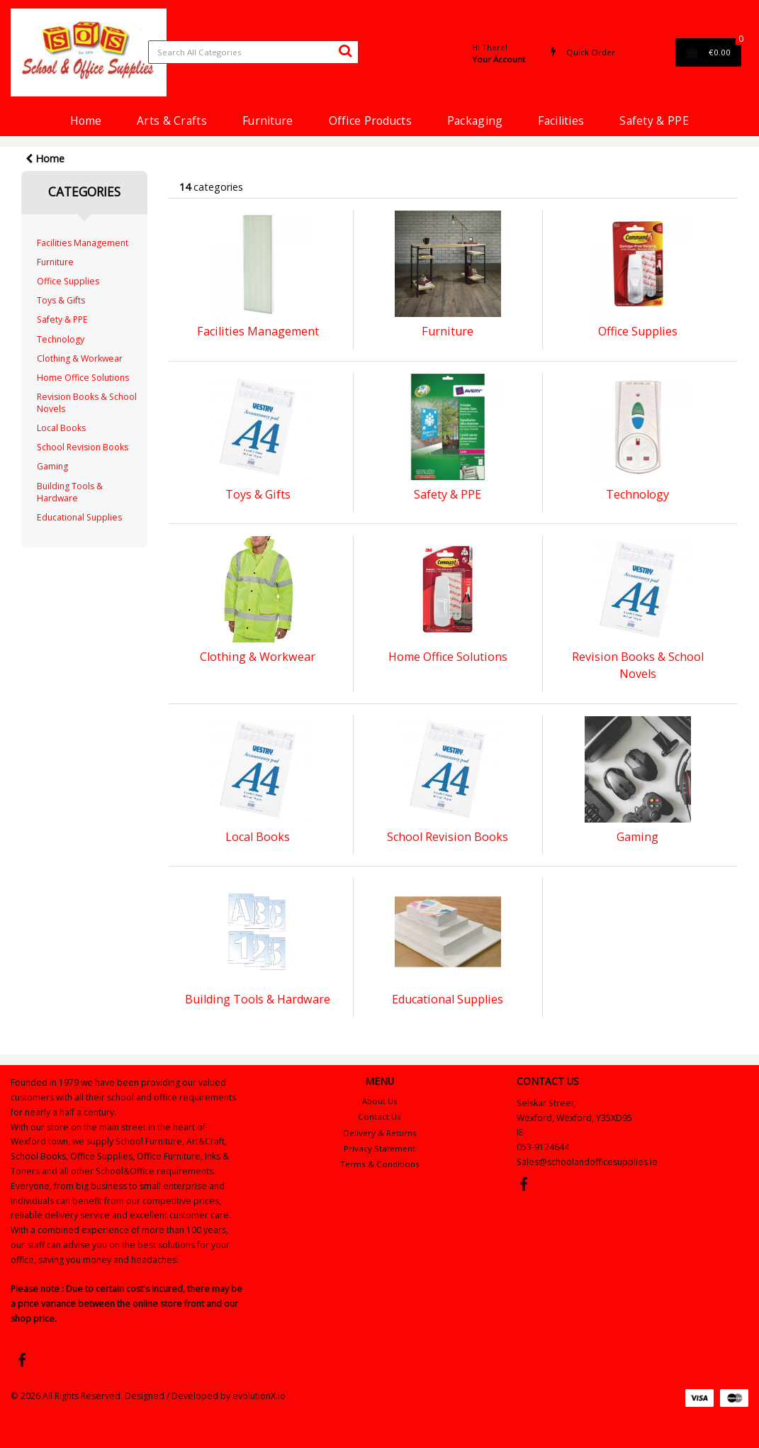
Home (85, 120)
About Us (380, 1101)
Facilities (561, 120)
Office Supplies (68, 281)
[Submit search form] (345, 50)
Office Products (370, 120)
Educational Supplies (79, 517)
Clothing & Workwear (80, 358)
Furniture (267, 120)
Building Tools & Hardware (70, 492)
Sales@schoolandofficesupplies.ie (587, 1162)
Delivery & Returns (380, 1132)
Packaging (475, 120)
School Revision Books (82, 447)
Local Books (61, 428)
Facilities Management (82, 243)
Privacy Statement (379, 1148)
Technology (60, 339)
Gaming (52, 466)
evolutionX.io (259, 1396)
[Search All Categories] (253, 52)
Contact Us (379, 1116)
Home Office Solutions (83, 378)
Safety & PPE (653, 120)
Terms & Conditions (380, 1164)
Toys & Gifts (61, 300)
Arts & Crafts (172, 120)
